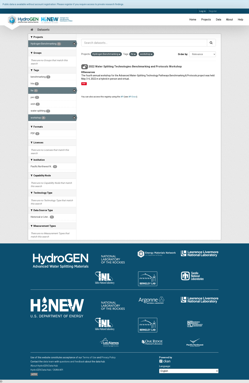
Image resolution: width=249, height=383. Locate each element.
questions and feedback (72, 361)
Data (218, 19)
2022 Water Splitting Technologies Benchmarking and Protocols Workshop (135, 66)
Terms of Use (89, 357)
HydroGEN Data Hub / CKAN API (47, 369)
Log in (202, 11)
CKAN (164, 361)
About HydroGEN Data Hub (44, 365)
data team (48, 361)
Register (213, 11)
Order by (182, 54)
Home (192, 19)
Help (240, 19)
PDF (84, 84)
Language (164, 366)
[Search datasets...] (144, 42)
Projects (206, 19)
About (229, 19)
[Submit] (211, 42)
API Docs (132, 97)
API (122, 97)
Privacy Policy (108, 357)
